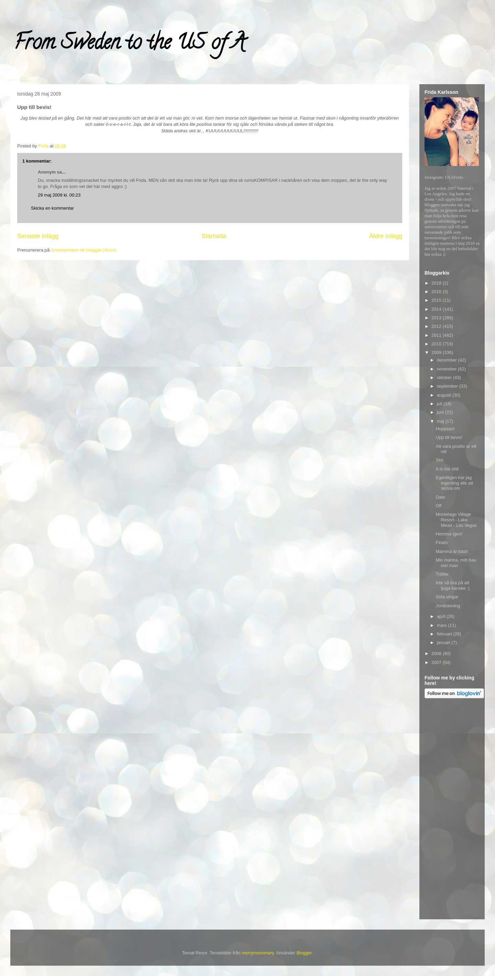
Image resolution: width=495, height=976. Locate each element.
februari (445, 633)
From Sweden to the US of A (129, 44)
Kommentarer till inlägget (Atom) (84, 250)
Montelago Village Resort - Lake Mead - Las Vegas (456, 520)
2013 (437, 317)
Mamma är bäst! (452, 551)
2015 (437, 300)
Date (440, 497)
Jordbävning (448, 605)
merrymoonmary (258, 952)
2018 (437, 283)
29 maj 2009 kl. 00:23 (59, 195)
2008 (437, 653)
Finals (442, 542)
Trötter (442, 574)
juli (440, 403)
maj (441, 421)
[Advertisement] (452, 810)
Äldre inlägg (385, 236)
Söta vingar (447, 596)
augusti (445, 395)
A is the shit (447, 469)
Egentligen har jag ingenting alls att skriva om (454, 483)
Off (438, 505)
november (447, 368)
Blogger (303, 952)
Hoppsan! (445, 428)
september (448, 386)
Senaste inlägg (37, 236)
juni (441, 412)
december (447, 360)
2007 (437, 662)
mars (442, 625)
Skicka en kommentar (52, 208)
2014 (437, 309)
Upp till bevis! (449, 437)
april (442, 616)
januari (444, 642)
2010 (437, 343)
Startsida (213, 236)
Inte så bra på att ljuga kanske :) (453, 585)
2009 (437, 352)
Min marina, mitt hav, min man (456, 562)
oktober (445, 377)
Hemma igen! (449, 533)
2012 (437, 326)
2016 (437, 291)
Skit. (440, 460)
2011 (437, 335)
